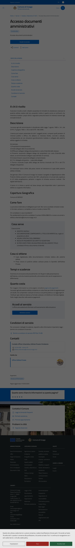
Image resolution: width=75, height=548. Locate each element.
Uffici (11, 454)
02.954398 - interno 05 (20, 347)
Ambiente (27, 454)
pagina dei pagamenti (51, 288)
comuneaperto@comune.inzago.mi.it (16, 509)
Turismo (41, 478)
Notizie (55, 451)
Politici (12, 459)
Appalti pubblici (28, 462)
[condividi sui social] (14, 47)
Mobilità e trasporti (44, 465)
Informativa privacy (44, 501)
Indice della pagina (38, 58)
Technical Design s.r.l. (22, 543)
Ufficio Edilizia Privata (19, 360)
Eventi (54, 471)
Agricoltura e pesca (29, 451)
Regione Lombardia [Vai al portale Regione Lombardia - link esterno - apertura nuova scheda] (15, 2)
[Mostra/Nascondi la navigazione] (3, 8)
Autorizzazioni (28, 465)
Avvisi (54, 457)
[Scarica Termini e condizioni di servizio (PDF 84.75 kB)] (26, 333)
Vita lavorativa (43, 481)
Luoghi (54, 468)
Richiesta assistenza (30, 504)
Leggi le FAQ (27, 490)
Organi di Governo (15, 457)
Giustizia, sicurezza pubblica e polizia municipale (44, 454)
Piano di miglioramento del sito (44, 517)
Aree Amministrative (16, 451)
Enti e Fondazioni (15, 468)
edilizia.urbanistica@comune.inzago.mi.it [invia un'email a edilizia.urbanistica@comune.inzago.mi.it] (24, 349)
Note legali (42, 507)
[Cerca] (63, 8)
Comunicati (56, 454)
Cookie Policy (42, 504)
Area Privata (13, 533)
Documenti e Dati (15, 470)
